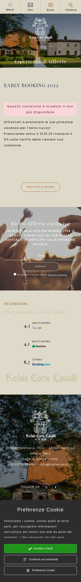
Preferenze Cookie (40, 570)
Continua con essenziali (40, 559)
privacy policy (57, 274)
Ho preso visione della (42, 274)
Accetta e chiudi (40, 548)
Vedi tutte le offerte (40, 187)
